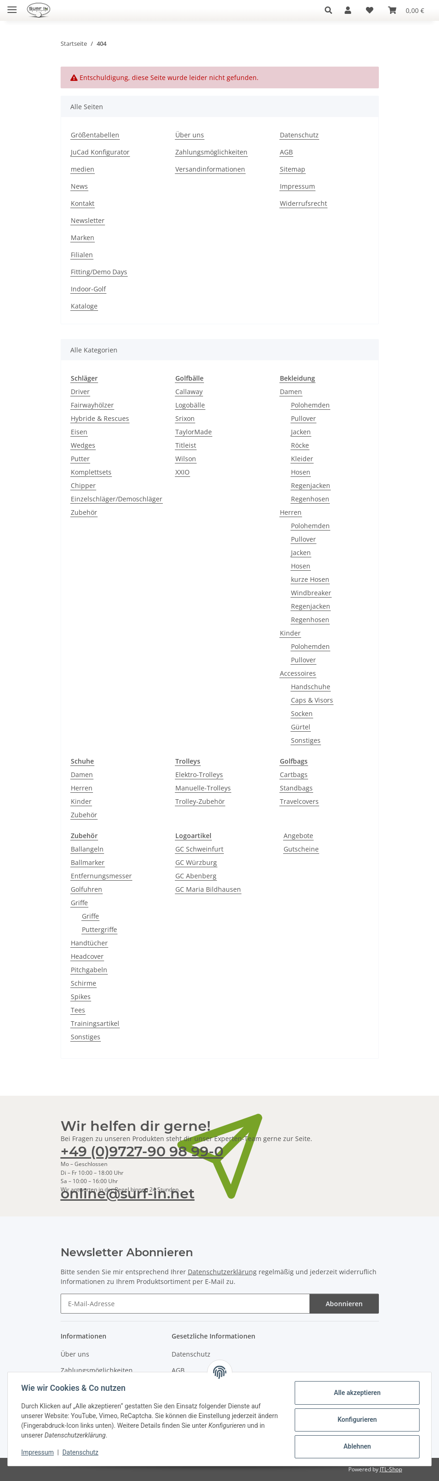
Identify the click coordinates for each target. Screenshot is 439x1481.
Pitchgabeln (89, 969)
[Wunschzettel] (370, 10)
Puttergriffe (99, 929)
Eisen (79, 431)
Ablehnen (355, 1446)
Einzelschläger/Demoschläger (116, 498)
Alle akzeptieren (355, 1392)
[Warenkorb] (406, 10)
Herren (291, 512)
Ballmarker (88, 862)
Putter (80, 458)
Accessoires (298, 673)
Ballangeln (87, 849)
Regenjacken (310, 485)
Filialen (82, 254)
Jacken (301, 431)
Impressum (39, 1452)
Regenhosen (310, 498)
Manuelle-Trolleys (203, 788)
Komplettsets (91, 472)
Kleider (302, 458)
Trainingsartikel (95, 1023)
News (79, 186)
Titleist (185, 445)
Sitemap (292, 169)
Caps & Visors (312, 700)
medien (82, 169)
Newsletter (88, 220)
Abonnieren (344, 1303)
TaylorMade (193, 431)
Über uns (189, 134)
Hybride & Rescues (100, 418)
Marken (82, 237)
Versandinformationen (210, 169)
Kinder (290, 633)
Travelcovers (299, 801)
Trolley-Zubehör (200, 801)
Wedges (83, 445)
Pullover (303, 418)
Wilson (185, 458)
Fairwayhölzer (92, 405)
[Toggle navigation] (12, 6)
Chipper (83, 485)
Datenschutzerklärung (222, 1271)
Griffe (79, 902)
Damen (291, 391)
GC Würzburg (196, 862)
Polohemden (310, 405)
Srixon (185, 418)
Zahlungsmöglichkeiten (211, 152)
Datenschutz (82, 1452)
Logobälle (190, 405)
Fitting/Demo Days (99, 271)
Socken (302, 713)
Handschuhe (310, 686)
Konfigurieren (355, 1419)
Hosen (300, 472)
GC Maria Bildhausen (208, 889)
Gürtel (300, 726)
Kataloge (84, 306)
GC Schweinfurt (199, 849)
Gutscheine (301, 849)
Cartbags (294, 774)
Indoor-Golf (88, 288)
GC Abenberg (195, 875)
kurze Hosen (310, 579)
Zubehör (84, 512)
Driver (80, 391)
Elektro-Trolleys (199, 774)
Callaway (189, 391)
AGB (286, 152)
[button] (331, 10)
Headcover (87, 956)
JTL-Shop (391, 1469)
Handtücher (89, 942)
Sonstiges (306, 740)
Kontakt (82, 203)
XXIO (182, 472)
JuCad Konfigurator (100, 152)
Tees (78, 1010)
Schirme (83, 983)
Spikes (81, 996)
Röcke (300, 445)
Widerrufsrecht (303, 203)
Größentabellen (95, 134)
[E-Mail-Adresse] (185, 1304)
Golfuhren (86, 889)
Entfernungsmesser (101, 875)
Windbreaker (311, 592)
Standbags (296, 788)
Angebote (298, 835)
